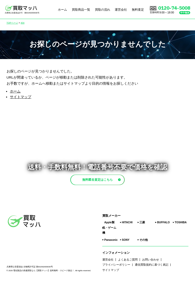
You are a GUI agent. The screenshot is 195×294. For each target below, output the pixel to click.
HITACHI (127, 234)
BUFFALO (163, 234)
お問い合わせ (150, 271)
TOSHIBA (181, 234)
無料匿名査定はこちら (106, 185)
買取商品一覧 (81, 9)
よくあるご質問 (128, 271)
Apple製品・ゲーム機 (109, 239)
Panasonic (111, 251)
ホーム (62, 9)
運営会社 (121, 9)
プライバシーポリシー (116, 276)
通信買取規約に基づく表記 (151, 276)
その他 (143, 251)
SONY (125, 251)
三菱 (142, 234)
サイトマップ (20, 97)
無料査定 (138, 9)
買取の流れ (102, 9)
